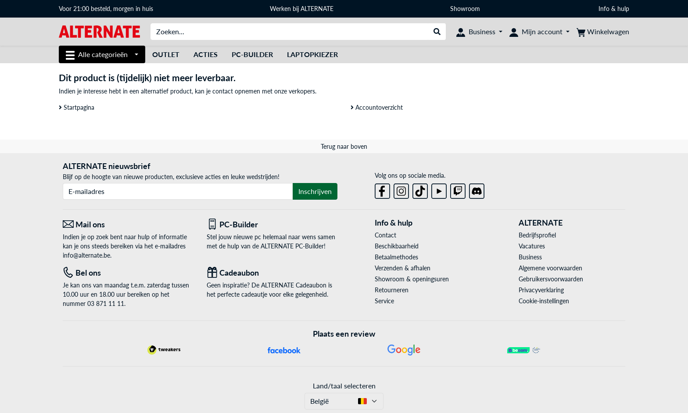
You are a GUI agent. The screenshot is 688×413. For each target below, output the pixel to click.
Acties (206, 54)
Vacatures (532, 246)
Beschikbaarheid (397, 246)
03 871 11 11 (105, 303)
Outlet (165, 54)
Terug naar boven (344, 146)
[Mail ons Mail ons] (128, 224)
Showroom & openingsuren (412, 279)
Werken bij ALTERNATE (301, 8)
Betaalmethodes (396, 257)
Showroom (466, 8)
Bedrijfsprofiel (537, 235)
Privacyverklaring (541, 290)
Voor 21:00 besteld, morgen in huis (106, 8)
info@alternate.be (86, 255)
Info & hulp (613, 8)
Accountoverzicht (377, 107)
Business (530, 257)
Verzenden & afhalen (402, 268)
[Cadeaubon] (272, 273)
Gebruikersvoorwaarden (551, 279)
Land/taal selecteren (344, 385)
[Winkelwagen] (603, 31)
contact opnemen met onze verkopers (263, 91)
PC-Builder (252, 54)
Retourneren (391, 290)
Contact (385, 235)
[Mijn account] (539, 31)
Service (384, 301)
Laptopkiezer (312, 54)
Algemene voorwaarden (550, 268)
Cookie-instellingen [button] (544, 301)
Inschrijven (315, 191)
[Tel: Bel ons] (128, 273)
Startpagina (76, 107)
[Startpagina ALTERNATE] (99, 31)
